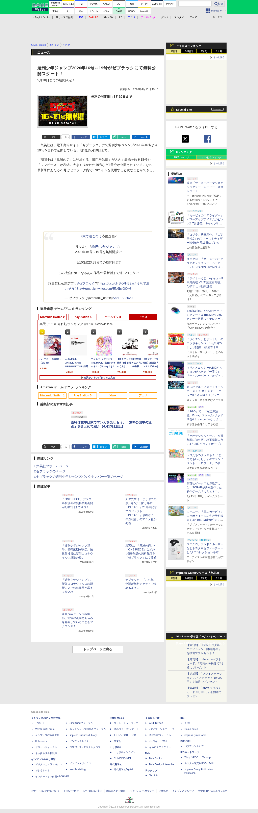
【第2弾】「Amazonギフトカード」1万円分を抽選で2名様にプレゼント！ (205, 663)
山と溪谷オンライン (125, 752)
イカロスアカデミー (160, 747)
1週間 (204, 51)
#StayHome (83, 288)
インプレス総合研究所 (47, 735)
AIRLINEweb (156, 723)
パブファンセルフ (194, 746)
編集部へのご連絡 (116, 790)
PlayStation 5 (83, 317)
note (124, 137)
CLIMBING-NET (122, 758)
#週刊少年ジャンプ (105, 246)
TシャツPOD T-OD (125, 735)
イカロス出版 (152, 718)
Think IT (39, 723)
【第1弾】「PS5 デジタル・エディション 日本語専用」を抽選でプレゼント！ (205, 649)
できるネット (42, 770)
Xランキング (184, 152)
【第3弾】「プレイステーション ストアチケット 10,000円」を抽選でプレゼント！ (204, 677)
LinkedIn (144, 137)
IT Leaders (41, 741)
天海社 (188, 723)
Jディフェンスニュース (162, 729)
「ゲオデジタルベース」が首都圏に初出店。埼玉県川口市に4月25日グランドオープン (205, 439)
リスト (65, 137)
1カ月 (219, 51)
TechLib (153, 775)
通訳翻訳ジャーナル (160, 735)
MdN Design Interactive (161, 764)
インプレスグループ (183, 790)
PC (120, 17)
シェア (83, 137)
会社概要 (163, 790)
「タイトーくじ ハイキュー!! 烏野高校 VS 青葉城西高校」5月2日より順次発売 (205, 282)
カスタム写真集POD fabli (198, 763)
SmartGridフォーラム (81, 723)
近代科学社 (116, 764)
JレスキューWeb (158, 741)
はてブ (103, 137)
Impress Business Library (83, 735)
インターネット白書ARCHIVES (52, 776)
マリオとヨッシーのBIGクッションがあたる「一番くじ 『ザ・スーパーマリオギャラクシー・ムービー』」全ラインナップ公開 (205, 375)
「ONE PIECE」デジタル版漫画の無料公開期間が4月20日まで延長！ (77, 503)
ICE (182, 718)
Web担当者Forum (44, 729)
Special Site (184, 109)
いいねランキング (211, 157)
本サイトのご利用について (45, 790)
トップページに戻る (97, 649)
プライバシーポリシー (142, 790)
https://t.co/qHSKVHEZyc (117, 283)
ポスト (54, 137)
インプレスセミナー (80, 741)
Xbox (112, 395)
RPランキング (181, 157)
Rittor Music (117, 718)
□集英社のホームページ (51, 466)
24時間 (188, 51)
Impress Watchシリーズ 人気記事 (197, 572)
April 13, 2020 (123, 298)
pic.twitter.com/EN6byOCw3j (112, 288)
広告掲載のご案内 (92, 790)
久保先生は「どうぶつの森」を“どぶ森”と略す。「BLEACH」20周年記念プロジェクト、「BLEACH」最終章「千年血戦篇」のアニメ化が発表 (141, 511)
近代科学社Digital (123, 769)
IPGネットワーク (189, 752)
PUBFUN (185, 741)
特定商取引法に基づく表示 (212, 790)
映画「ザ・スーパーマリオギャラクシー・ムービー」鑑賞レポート (205, 187)
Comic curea (191, 729)
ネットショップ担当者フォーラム (88, 729)
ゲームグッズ (112, 317)
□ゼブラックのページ (49, 471)
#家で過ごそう (91, 236)
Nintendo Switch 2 (52, 317)
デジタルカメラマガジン (48, 764)
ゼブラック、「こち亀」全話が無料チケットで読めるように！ (140, 583)
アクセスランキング (188, 46)
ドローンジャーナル (46, 747)
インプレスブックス (80, 763)
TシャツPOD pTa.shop (197, 757)
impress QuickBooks (195, 735)
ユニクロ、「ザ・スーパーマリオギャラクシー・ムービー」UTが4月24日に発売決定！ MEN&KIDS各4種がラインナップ (205, 267)
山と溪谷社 (116, 747)
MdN (147, 753)
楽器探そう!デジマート (126, 729)
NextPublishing (78, 769)
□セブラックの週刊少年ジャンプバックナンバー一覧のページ (78, 476)
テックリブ (151, 770)
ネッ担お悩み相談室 (46, 753)
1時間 (174, 51)
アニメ (143, 317)
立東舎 (117, 741)
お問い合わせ (71, 790)
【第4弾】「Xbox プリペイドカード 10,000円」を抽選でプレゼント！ (205, 692)
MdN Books (155, 758)
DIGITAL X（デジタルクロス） (86, 747)
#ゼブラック (86, 283)
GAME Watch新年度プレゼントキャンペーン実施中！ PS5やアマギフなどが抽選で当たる (200, 637)
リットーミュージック (126, 723)
